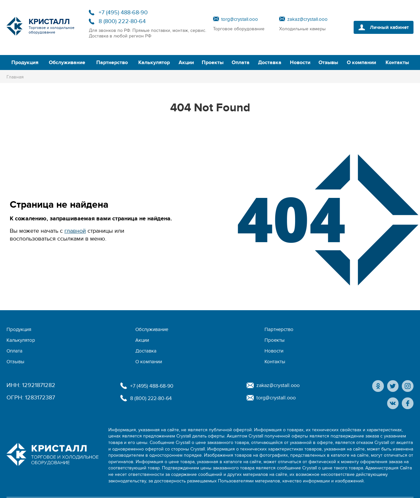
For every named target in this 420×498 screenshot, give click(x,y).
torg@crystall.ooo (239, 19)
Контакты (397, 62)
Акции (186, 62)
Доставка (269, 62)
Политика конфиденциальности (305, 486)
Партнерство (112, 62)
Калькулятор (154, 62)
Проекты (213, 62)
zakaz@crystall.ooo (307, 19)
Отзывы (328, 62)
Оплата (241, 62)
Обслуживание (67, 62)
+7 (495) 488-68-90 (123, 12)
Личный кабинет (386, 27)
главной (75, 231)
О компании (361, 62)
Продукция (24, 62)
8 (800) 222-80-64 (122, 21)
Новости (300, 62)
